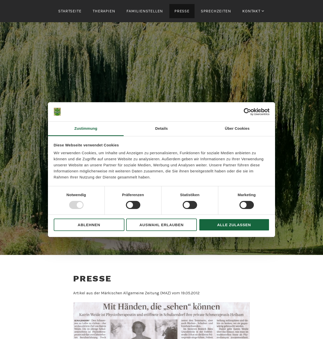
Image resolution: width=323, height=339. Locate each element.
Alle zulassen (234, 225)
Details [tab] (161, 128)
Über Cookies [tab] (237, 128)
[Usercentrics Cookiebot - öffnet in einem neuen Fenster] (247, 112)
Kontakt (251, 11)
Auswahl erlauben (161, 225)
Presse (182, 11)
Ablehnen (89, 225)
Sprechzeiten (216, 11)
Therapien (104, 11)
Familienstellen (144, 11)
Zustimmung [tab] (85, 128)
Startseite (69, 11)
